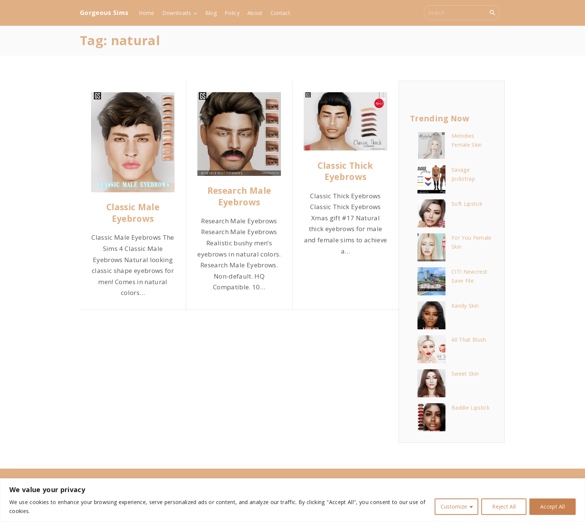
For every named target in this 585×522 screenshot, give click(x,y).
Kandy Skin (465, 305)
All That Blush (469, 339)
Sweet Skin (465, 373)
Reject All (504, 506)
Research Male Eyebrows (239, 196)
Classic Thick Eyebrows (345, 171)
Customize (454, 506)
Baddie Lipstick (470, 407)
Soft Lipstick (466, 203)
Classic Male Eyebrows (132, 212)
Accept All (552, 506)
